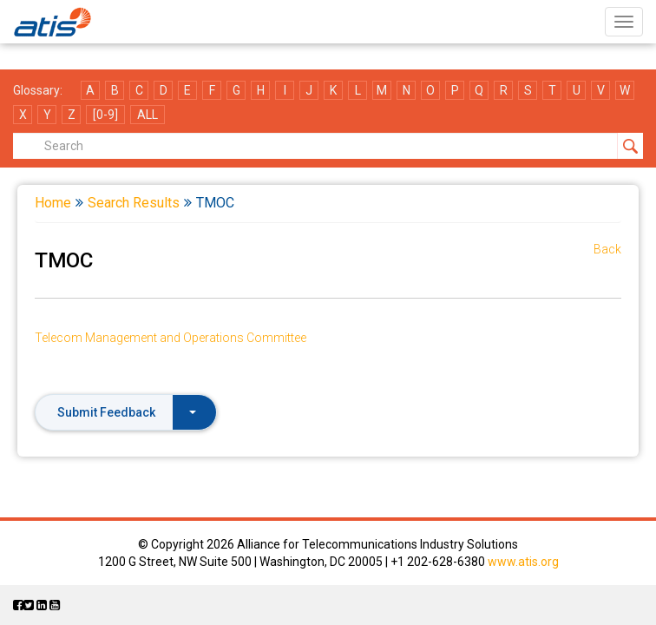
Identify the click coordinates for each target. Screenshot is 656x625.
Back (607, 249)
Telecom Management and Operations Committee (170, 338)
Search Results (134, 202)
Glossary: (37, 90)
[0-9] (105, 115)
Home (53, 202)
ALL (147, 115)
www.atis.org (523, 562)
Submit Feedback (126, 412)
